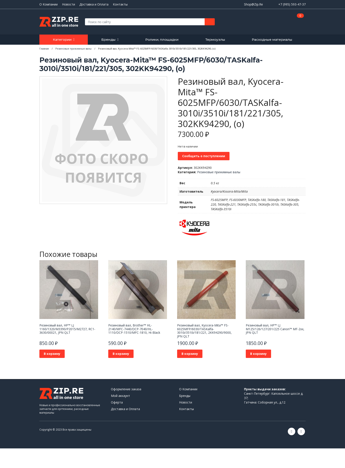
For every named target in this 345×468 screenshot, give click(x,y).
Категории (62, 39)
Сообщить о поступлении (203, 156)
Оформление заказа (126, 389)
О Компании (48, 4)
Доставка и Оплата (93, 4)
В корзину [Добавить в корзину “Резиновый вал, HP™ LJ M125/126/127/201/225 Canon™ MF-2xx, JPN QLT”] (258, 354)
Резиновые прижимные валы (218, 172)
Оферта (117, 402)
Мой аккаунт (120, 396)
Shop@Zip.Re (253, 4)
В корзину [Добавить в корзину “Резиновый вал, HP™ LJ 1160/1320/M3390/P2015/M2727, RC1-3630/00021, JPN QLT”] (52, 354)
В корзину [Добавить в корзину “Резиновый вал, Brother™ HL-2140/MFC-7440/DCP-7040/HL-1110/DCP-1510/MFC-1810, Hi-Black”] (121, 354)
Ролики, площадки (161, 39)
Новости (68, 4)
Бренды (108, 39)
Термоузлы (215, 39)
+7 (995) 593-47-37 (292, 4)
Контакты (120, 4)
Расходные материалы (272, 39)
